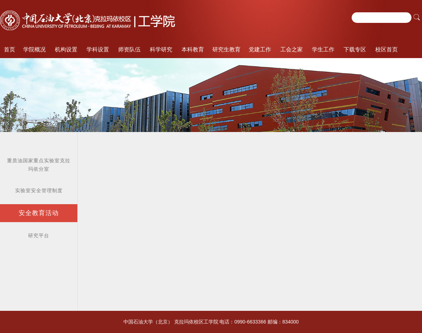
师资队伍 (129, 49)
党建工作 (260, 49)
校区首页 (386, 49)
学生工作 (323, 49)
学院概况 (34, 49)
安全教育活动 (39, 212)
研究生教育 (226, 49)
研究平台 (38, 235)
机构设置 (66, 49)
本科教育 (192, 49)
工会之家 (291, 49)
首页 (9, 49)
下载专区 (355, 49)
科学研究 (161, 49)
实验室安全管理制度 (39, 190)
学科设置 (98, 49)
